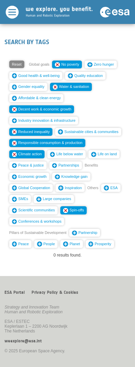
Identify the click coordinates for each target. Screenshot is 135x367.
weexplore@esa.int (23, 341)
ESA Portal (14, 292)
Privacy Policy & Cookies (55, 292)
